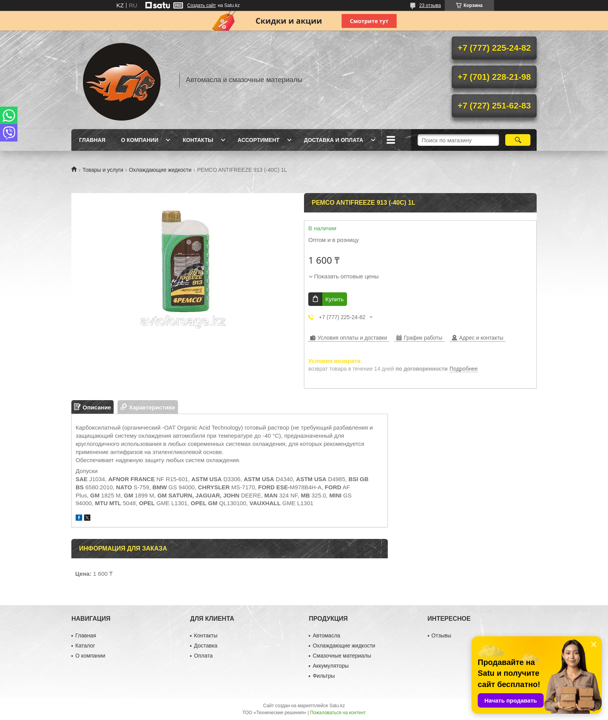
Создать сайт (201, 5)
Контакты (198, 140)
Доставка (205, 645)
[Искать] (517, 140)
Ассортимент (259, 140)
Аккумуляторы (331, 666)
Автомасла (326, 635)
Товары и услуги (102, 170)
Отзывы (441, 635)
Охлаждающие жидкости (160, 170)
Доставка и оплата (333, 140)
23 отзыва (430, 5)
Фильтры (324, 676)
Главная (92, 140)
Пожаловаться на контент (338, 712)
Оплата (203, 656)
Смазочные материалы (342, 656)
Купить (334, 299)
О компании (139, 140)
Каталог (85, 645)
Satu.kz (337, 705)
